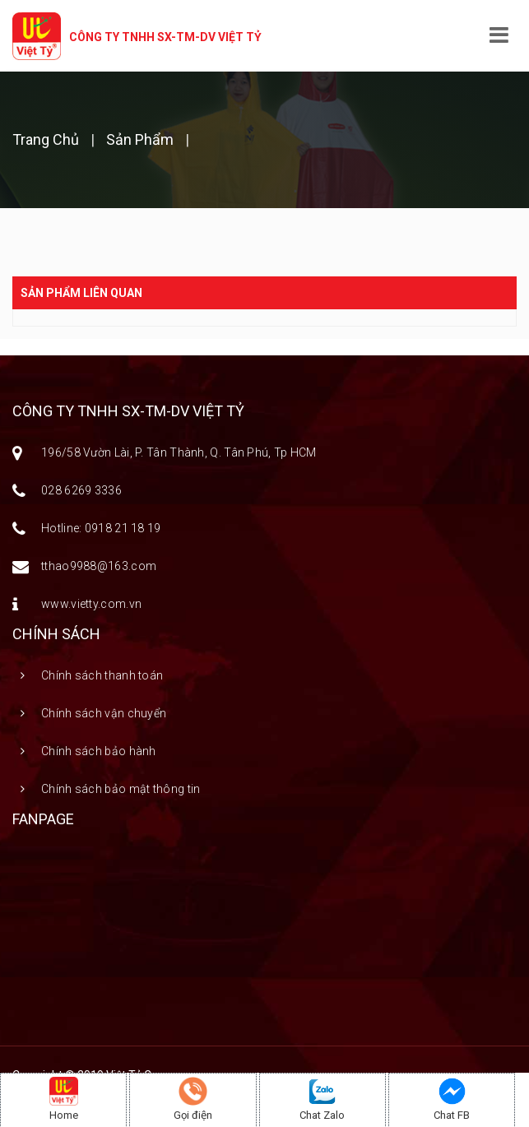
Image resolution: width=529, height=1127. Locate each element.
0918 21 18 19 (123, 528)
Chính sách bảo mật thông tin (120, 788)
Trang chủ (47, 139)
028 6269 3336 (81, 490)
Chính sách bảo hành (98, 751)
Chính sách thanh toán (102, 675)
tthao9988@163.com (98, 566)
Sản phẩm (140, 139)
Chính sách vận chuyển (103, 713)
